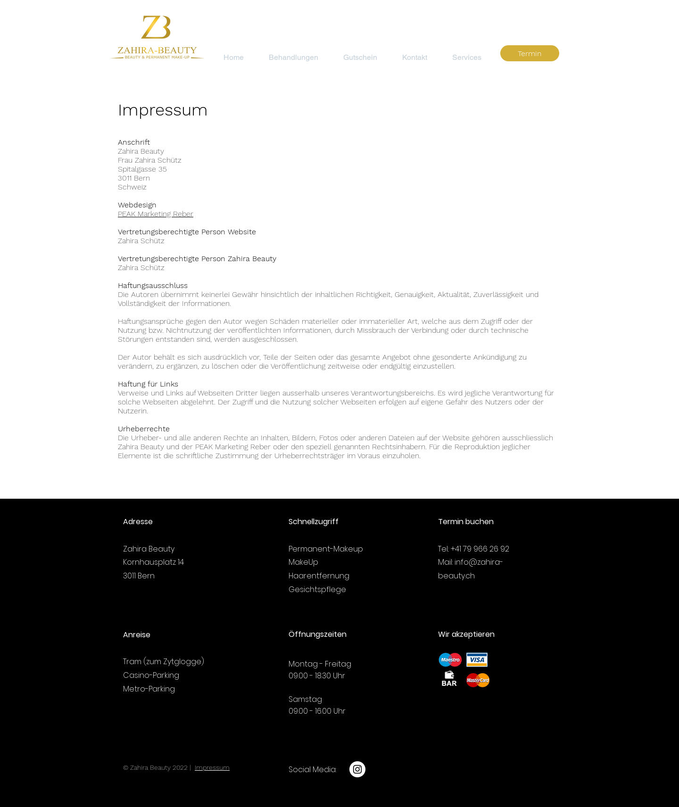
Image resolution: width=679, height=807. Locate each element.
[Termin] (529, 53)
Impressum (212, 767)
